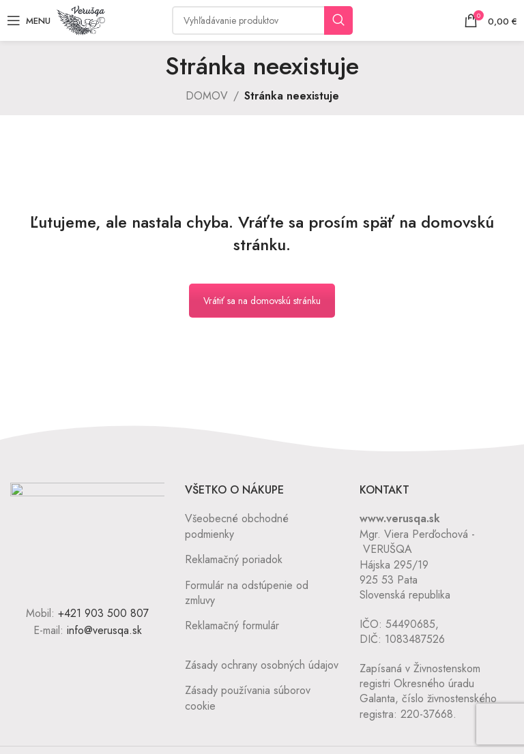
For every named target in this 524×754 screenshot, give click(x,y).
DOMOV (207, 96)
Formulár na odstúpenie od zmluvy (246, 592)
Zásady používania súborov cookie (247, 697)
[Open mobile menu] (28, 20)
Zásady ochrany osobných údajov (261, 665)
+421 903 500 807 (103, 613)
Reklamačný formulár (232, 625)
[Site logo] (81, 19)
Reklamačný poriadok (233, 559)
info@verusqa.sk (104, 630)
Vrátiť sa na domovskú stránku (262, 300)
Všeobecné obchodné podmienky (237, 526)
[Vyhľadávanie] (262, 20)
